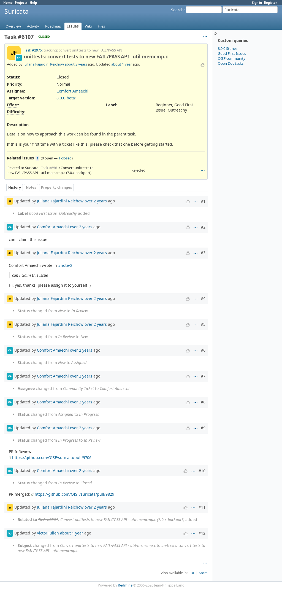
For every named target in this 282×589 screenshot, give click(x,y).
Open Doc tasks (230, 63)
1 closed (65, 158)
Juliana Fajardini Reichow (43, 64)
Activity (33, 26)
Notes (31, 187)
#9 (203, 427)
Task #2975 (33, 50)
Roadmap (53, 26)
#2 (203, 227)
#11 (202, 507)
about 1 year (121, 64)
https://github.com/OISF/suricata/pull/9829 (74, 494)
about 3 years (76, 64)
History (14, 187)
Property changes (56, 187)
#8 (203, 402)
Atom (203, 573)
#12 (202, 533)
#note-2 (65, 265)
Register (270, 3)
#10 (202, 470)
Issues (73, 26)
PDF (191, 573)
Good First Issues (232, 53)
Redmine (125, 585)
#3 (203, 252)
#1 (203, 201)
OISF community (231, 58)
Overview (13, 26)
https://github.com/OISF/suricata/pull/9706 (51, 457)
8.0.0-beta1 (66, 98)
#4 (203, 298)
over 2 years (96, 200)
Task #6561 (50, 167)
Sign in (257, 3)
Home (8, 3)
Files (101, 26)
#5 (203, 324)
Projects (21, 3)
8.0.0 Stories (227, 48)
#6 (203, 350)
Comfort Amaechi (72, 91)
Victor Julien (48, 533)
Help (33, 3)
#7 (203, 376)
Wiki (88, 26)
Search (177, 9)
